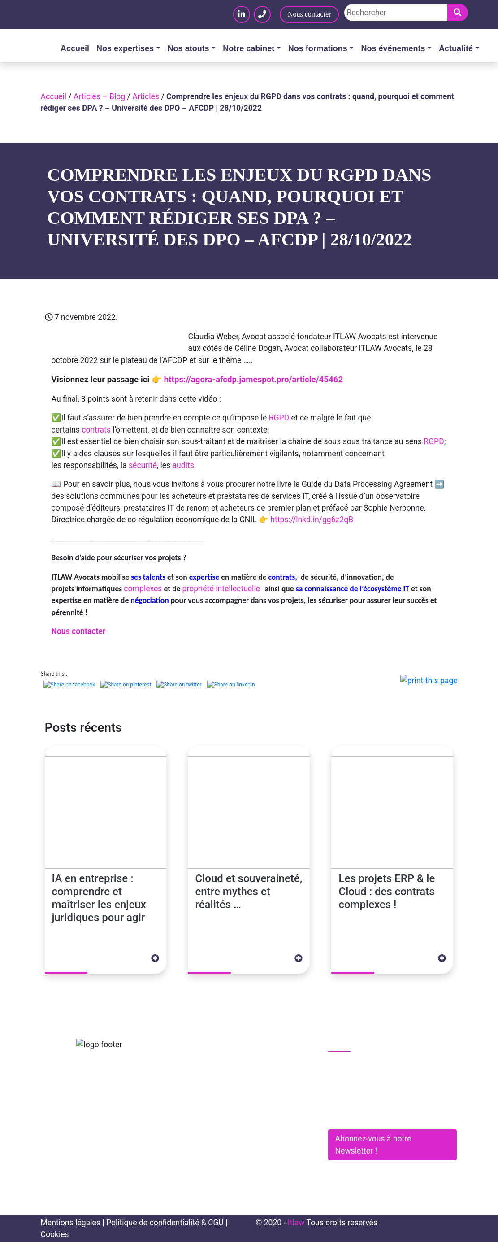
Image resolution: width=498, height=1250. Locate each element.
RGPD (279, 417)
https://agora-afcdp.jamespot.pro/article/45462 (252, 380)
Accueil (75, 48)
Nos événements (393, 48)
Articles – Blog (99, 96)
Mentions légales (70, 1230)
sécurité (143, 465)
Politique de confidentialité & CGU (165, 1230)
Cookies (55, 1241)
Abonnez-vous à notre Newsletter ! (373, 1152)
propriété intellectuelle (221, 588)
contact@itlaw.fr (361, 1091)
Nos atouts (188, 48)
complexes (143, 588)
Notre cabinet (248, 48)
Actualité (456, 48)
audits (183, 465)
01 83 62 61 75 (359, 1072)
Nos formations (317, 48)
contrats (96, 429)
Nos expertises (125, 48)
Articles (145, 96)
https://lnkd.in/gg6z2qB (311, 519)
